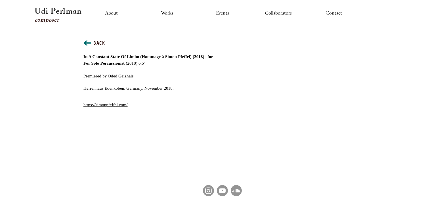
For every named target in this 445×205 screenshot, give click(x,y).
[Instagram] (208, 190)
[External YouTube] (285, 88)
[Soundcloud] (236, 190)
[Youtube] (222, 190)
